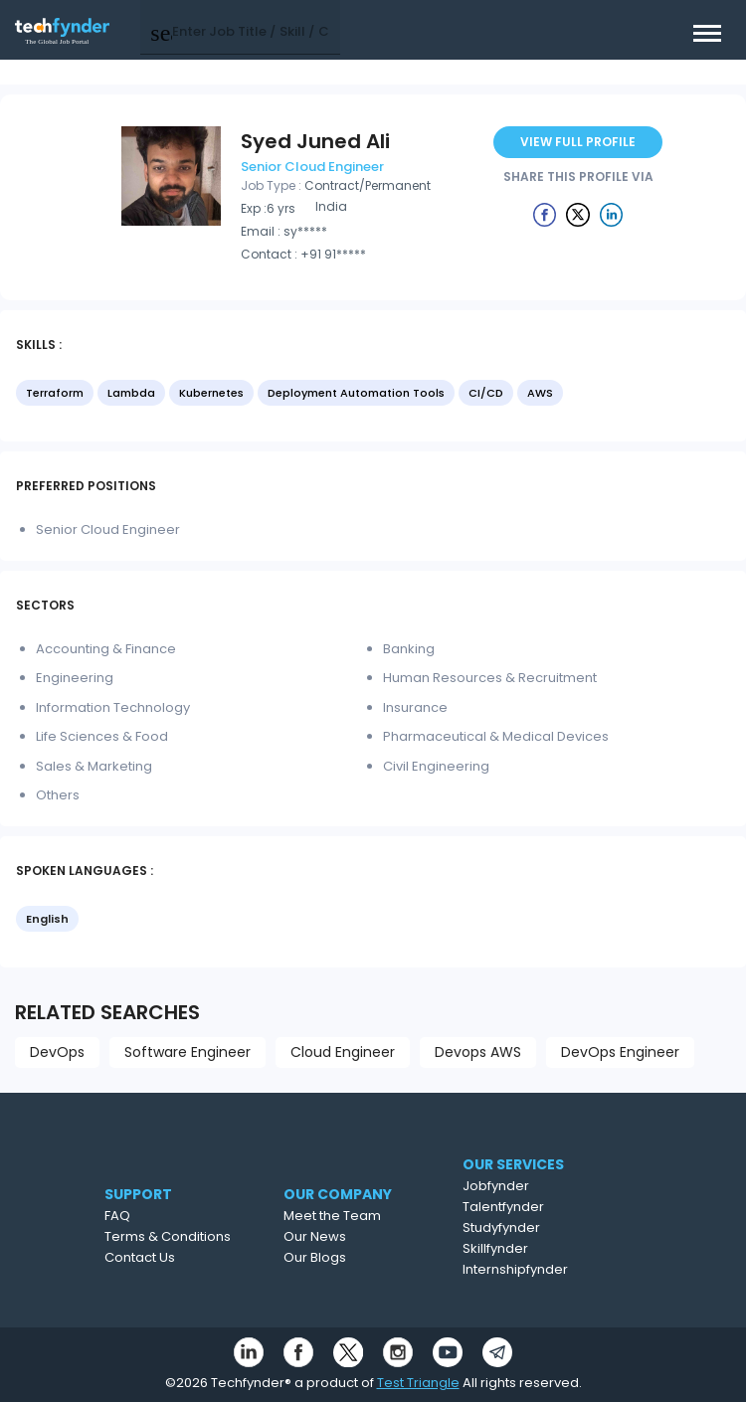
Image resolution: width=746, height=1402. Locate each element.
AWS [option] (540, 393)
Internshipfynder (552, 1269)
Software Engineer (187, 1052)
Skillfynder (532, 1248)
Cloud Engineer (342, 1052)
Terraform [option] (54, 393)
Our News (350, 1236)
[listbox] (373, 395)
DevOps (57, 1052)
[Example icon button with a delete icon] (545, 214)
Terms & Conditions (194, 1236)
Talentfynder (540, 1206)
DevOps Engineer (620, 1052)
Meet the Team (368, 1215)
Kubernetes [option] (211, 393)
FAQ (144, 1215)
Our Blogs (350, 1257)
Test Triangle (418, 1382)
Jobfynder (532, 1185)
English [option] (47, 919)
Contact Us (166, 1257)
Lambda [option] (131, 393)
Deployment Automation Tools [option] (356, 393)
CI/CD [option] (486, 393)
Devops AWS (478, 1052)
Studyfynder (538, 1227)
